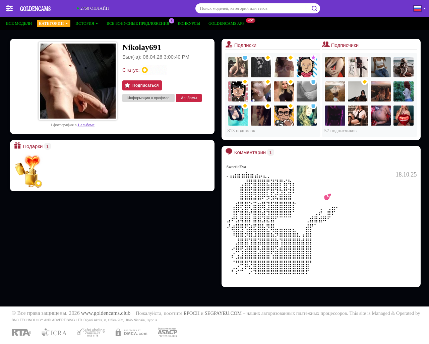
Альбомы (189, 98)
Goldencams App (228, 23)
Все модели (19, 23)
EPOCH (192, 313)
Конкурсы (189, 23)
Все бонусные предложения (140, 23)
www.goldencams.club (105, 313)
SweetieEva (236, 166)
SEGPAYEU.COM (223, 313)
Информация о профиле (148, 98)
